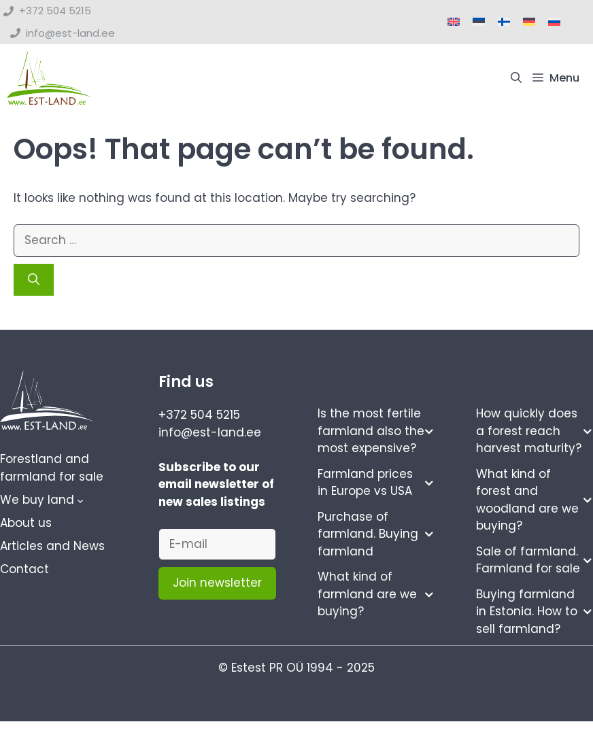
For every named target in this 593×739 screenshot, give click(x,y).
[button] (516, 78)
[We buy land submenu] (80, 500)
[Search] (34, 280)
